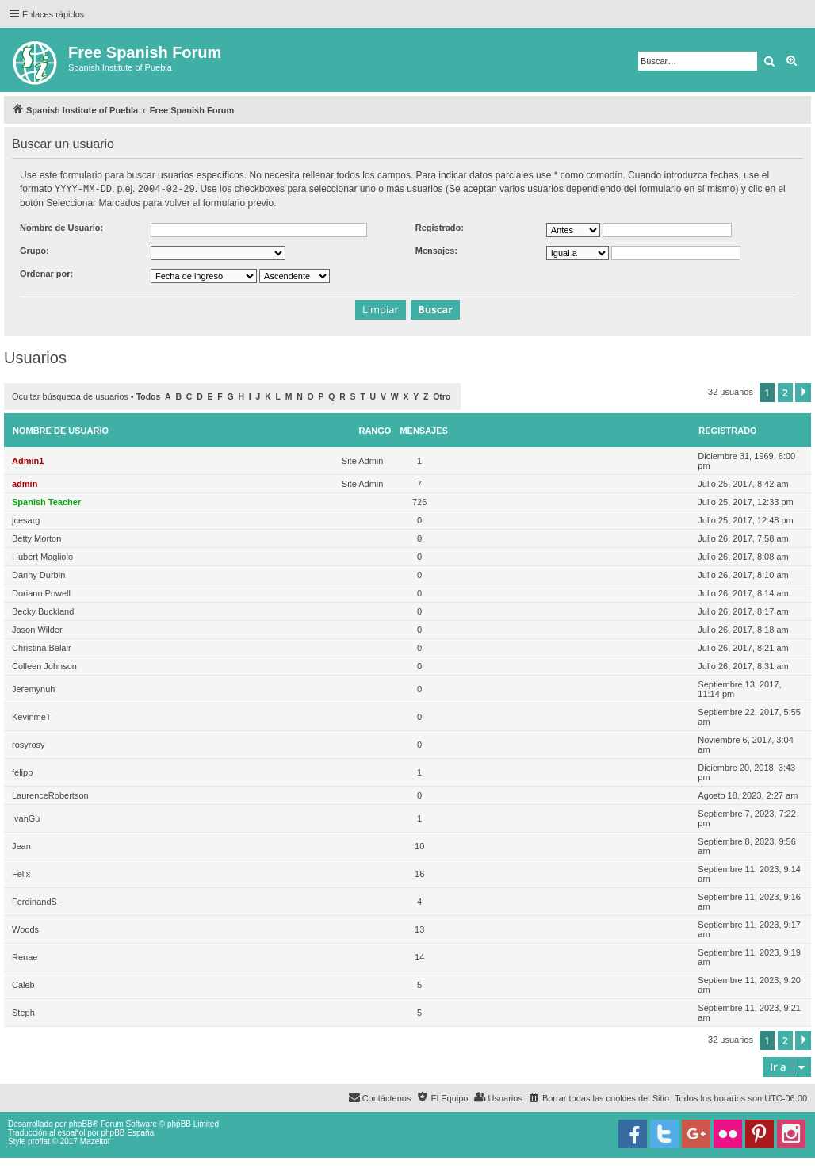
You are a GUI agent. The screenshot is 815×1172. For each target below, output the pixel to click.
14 (419, 956)
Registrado (727, 430)
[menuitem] (598, 1097)
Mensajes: (436, 250)
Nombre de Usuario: (61, 227)
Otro (441, 396)
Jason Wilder (37, 629)
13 (419, 928)
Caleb (23, 984)
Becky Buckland (43, 610)
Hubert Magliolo (42, 556)
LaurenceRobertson (50, 794)
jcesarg (26, 519)
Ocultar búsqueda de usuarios (70, 395)
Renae (24, 956)
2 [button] (785, 392)
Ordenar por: (46, 273)
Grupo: (34, 250)
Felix (21, 873)
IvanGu (26, 817)
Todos (148, 396)
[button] (803, 391)
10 (419, 845)
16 (419, 873)
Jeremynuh (33, 688)
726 (419, 501)
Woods (25, 928)
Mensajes (424, 430)
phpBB (81, 1123)
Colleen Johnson (44, 665)
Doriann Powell (41, 592)
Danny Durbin (38, 574)
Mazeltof (95, 1140)
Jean (21, 845)
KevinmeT (32, 716)
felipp (22, 771)
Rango (374, 430)
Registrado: (439, 227)
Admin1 (28, 460)
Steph (23, 1012)
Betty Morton (36, 537)
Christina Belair (41, 647)
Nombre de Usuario (61, 430)
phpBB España (127, 1132)
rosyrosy (28, 744)
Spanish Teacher (46, 501)
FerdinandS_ (37, 901)
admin (24, 483)
